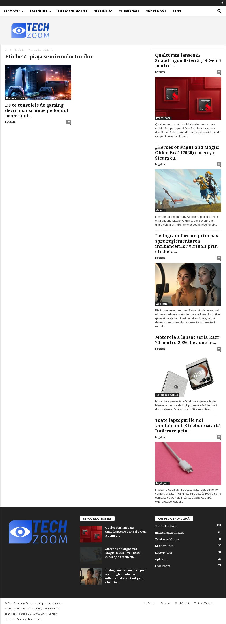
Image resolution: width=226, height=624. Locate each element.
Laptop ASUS (164, 552)
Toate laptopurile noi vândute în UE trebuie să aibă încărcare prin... (188, 425)
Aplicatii (161, 304)
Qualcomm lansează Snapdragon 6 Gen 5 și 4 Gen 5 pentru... (188, 60)
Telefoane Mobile (72, 11)
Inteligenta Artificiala (169, 532)
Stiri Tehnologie (166, 526)
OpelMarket (182, 603)
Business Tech (15, 98)
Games (160, 210)
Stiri (177, 11)
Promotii (14, 11)
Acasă (8, 50)
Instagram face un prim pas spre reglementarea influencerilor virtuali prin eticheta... (186, 243)
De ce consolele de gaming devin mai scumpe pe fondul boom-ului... (36, 110)
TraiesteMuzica (203, 603)
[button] (219, 11)
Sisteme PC (103, 11)
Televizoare (129, 11)
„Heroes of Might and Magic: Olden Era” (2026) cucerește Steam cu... (187, 153)
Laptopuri (40, 11)
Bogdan (10, 121)
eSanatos (164, 603)
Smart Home (156, 11)
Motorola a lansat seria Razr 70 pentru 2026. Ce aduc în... (187, 340)
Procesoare (163, 118)
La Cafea (149, 603)
